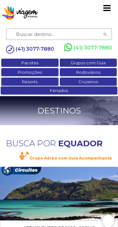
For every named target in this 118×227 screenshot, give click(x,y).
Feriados (59, 90)
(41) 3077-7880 (88, 47)
